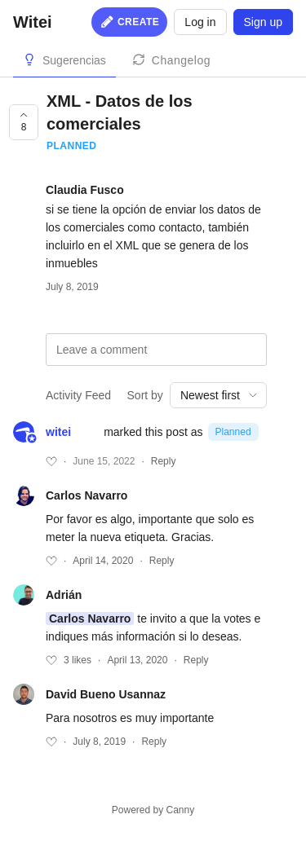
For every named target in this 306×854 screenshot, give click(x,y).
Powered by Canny (153, 810)
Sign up (263, 22)
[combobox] (218, 395)
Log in (199, 22)
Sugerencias (74, 60)
